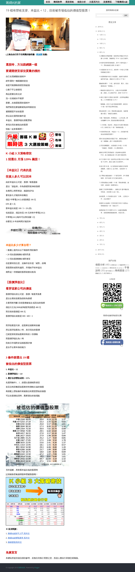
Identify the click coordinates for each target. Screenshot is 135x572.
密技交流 (113, 268)
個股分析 (100, 264)
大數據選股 (104, 268)
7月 (100, 218)
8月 (100, 52)
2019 (100, 27)
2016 (100, 254)
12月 (101, 35)
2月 (100, 240)
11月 (101, 39)
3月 (100, 236)
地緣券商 (122, 265)
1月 (100, 244)
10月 (101, 43)
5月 (100, 227)
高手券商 (107, 273)
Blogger (37, 568)
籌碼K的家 (21, 568)
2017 (100, 250)
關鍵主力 (98, 273)
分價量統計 (113, 265)
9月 (100, 48)
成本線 (120, 268)
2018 (100, 31)
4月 (100, 231)
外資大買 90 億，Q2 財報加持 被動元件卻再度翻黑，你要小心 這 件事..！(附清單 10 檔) (113, 168)
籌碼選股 (119, 270)
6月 (100, 222)
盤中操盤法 (109, 271)
